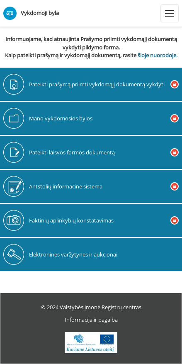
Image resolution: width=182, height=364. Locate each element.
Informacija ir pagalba (91, 319)
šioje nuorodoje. (157, 55)
